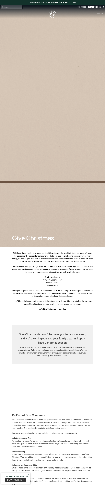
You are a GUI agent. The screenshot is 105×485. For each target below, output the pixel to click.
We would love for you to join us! (52, 2)
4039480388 (81, 7)
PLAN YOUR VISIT (15, 480)
